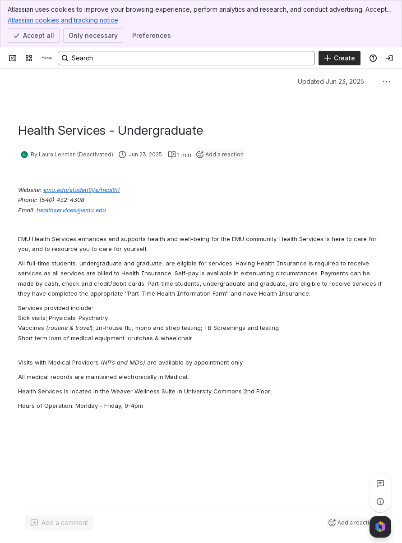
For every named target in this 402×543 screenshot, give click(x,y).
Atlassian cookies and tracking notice (63, 20)
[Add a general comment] (59, 523)
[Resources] (47, 58)
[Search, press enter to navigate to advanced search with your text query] (186, 58)
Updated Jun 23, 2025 (331, 81)
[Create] (339, 58)
